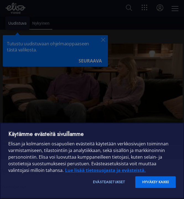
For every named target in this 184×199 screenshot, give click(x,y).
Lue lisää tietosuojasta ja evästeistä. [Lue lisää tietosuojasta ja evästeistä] (105, 170)
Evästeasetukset (109, 182)
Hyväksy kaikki (155, 182)
